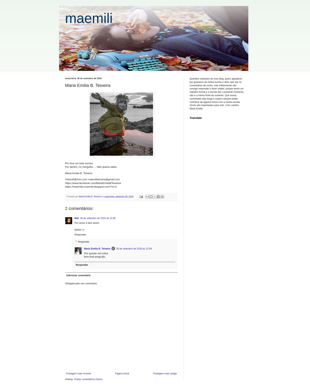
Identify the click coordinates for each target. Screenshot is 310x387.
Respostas (83, 241)
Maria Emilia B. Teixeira (97, 248)
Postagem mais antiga (165, 373)
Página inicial (122, 373)
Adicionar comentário (78, 275)
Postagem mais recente (78, 373)
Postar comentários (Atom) (88, 379)
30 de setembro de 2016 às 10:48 (97, 218)
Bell (77, 218)
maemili (89, 18)
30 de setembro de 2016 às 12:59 (134, 248)
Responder (80, 234)
